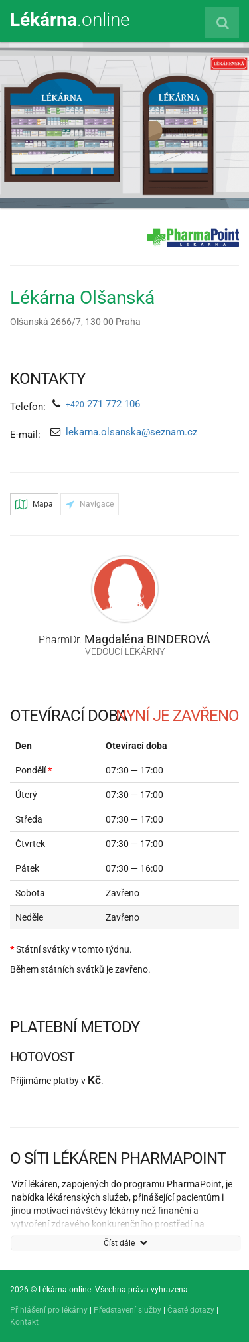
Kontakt (24, 1322)
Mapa (34, 504)
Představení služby (127, 1310)
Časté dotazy (190, 1310)
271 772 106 (103, 404)
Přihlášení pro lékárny (49, 1310)
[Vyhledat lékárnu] (222, 22)
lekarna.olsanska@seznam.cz (131, 432)
